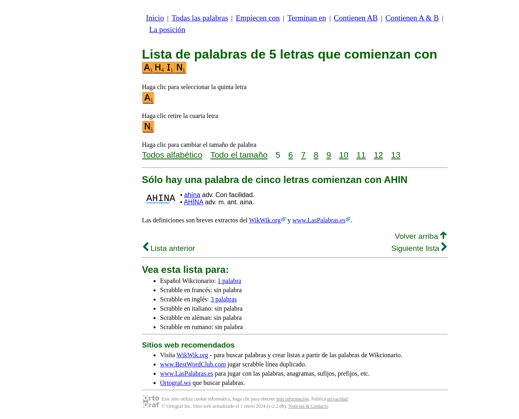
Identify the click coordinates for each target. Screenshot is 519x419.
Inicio (155, 18)
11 (361, 154)
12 (378, 154)
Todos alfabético (172, 154)
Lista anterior (169, 248)
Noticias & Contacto (308, 406)
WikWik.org (265, 220)
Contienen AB (355, 18)
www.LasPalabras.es (318, 220)
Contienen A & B (412, 18)
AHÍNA (193, 202)
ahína (192, 194)
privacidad (337, 399)
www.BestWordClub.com (193, 364)
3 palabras (224, 299)
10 (343, 154)
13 (395, 154)
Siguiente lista (419, 248)
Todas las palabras (200, 18)
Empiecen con (258, 18)
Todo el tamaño (238, 154)
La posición (167, 29)
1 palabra (229, 280)
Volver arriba (421, 236)
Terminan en (306, 18)
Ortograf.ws (175, 382)
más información (292, 399)
